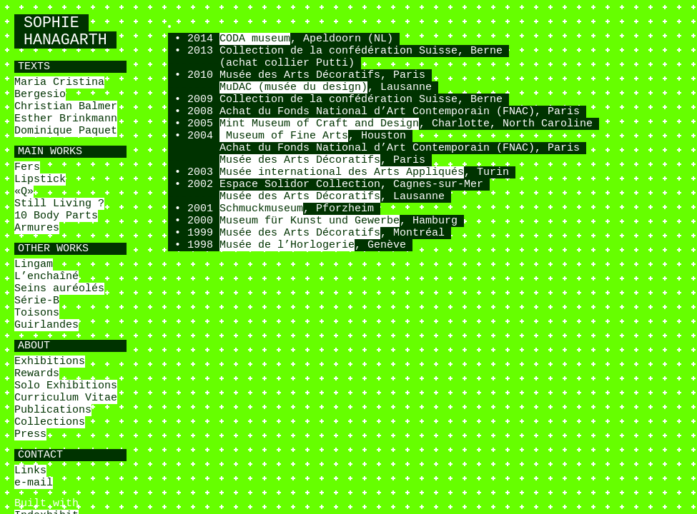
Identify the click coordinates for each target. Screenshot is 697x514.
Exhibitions (49, 362)
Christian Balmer (65, 107)
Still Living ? (59, 204)
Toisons (36, 313)
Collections (49, 422)
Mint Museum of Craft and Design (319, 124)
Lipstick (40, 179)
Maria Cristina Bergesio (59, 88)
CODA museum (254, 39)
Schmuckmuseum (261, 209)
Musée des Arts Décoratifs (299, 160)
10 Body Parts (56, 216)
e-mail (33, 483)
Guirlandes (46, 325)
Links (30, 471)
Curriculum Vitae (65, 398)
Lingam (33, 264)
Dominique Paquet (65, 131)
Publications (53, 410)
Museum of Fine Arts (283, 136)
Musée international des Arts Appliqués (341, 172)
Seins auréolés (59, 289)
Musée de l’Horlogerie (287, 245)
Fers (27, 167)
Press (30, 434)
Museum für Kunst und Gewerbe (309, 221)
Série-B (36, 301)
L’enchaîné (46, 277)
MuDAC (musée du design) (293, 87)
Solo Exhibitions (65, 386)
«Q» (24, 192)
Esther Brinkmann (65, 119)
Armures (36, 228)
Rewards (36, 374)
